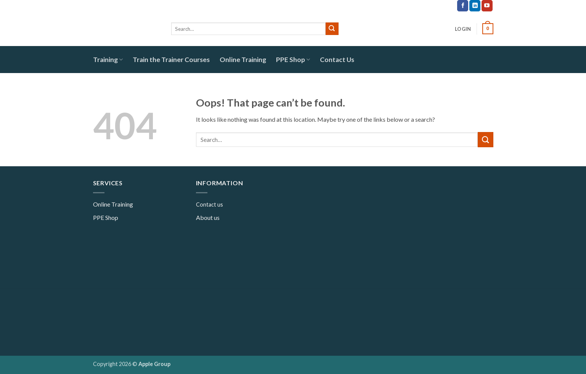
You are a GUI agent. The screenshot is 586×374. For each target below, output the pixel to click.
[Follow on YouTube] (487, 5)
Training (108, 60)
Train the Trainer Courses (171, 60)
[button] (463, 29)
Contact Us (337, 60)
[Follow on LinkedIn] (474, 5)
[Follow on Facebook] (462, 5)
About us (208, 217)
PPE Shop (293, 60)
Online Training (243, 60)
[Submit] (332, 28)
